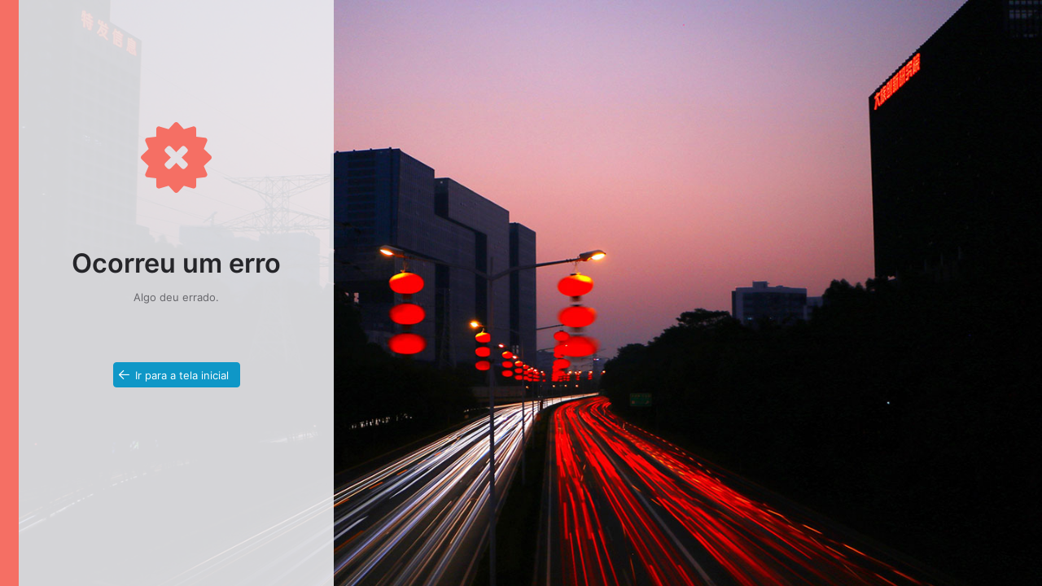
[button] (176, 374)
